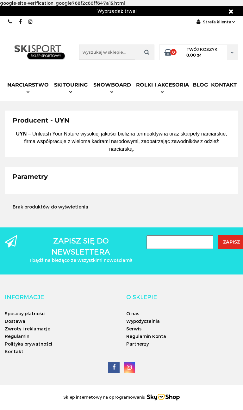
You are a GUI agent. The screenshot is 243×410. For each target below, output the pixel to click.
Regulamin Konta (146, 336)
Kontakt (224, 85)
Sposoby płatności (25, 313)
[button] (24, 297)
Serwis (133, 328)
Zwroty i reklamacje (27, 328)
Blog (200, 85)
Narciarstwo (28, 87)
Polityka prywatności (28, 344)
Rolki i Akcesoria (162, 87)
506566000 (10, 21)
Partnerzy (137, 344)
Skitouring (71, 87)
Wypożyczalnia (143, 321)
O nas (132, 313)
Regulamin (17, 336)
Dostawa (15, 321)
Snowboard (112, 87)
